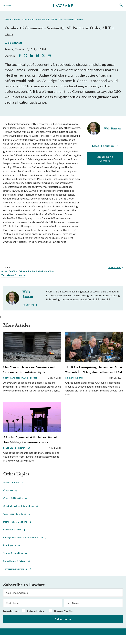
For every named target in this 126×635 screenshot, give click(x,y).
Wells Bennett (13, 42)
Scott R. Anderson (13, 377)
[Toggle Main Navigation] (22, 5)
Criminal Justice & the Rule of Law (39, 19)
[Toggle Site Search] (121, 5)
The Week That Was (63, 611)
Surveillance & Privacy (16, 561)
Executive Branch (14, 529)
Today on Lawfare (35, 611)
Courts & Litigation (15, 498)
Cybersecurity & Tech (16, 514)
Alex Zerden (31, 377)
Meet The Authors (103, 145)
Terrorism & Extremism (71, 19)
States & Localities (15, 553)
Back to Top (114, 267)
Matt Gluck (9, 447)
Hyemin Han (23, 447)
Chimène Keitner (74, 377)
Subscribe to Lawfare (105, 158)
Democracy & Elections (17, 521)
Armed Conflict (12, 19)
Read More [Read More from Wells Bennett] (28, 304)
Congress (10, 490)
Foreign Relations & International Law (25, 537)
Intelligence (11, 545)
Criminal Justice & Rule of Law (20, 506)
